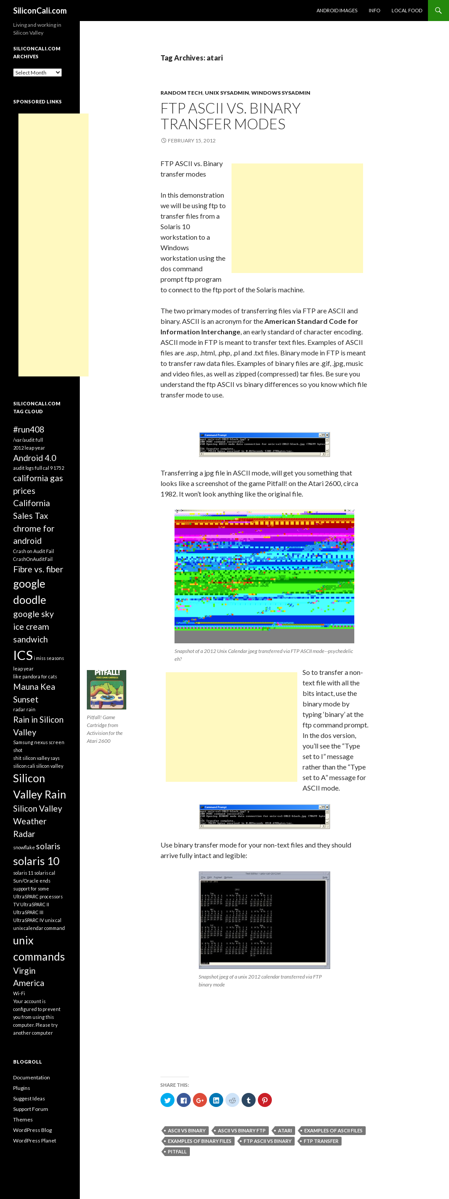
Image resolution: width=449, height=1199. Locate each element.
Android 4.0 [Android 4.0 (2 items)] (34, 458)
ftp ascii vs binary (268, 1141)
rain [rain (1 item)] (31, 709)
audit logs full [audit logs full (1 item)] (27, 468)
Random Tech (181, 92)
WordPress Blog (32, 1130)
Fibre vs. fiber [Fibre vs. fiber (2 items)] (38, 569)
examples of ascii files (333, 1130)
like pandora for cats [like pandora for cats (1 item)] (35, 676)
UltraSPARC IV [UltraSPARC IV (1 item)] (28, 920)
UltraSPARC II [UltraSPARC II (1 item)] (34, 904)
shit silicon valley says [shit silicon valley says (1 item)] (36, 758)
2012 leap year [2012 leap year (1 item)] (29, 448)
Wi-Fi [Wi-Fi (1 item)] (19, 993)
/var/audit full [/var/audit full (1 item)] (28, 440)
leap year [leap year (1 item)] (23, 668)
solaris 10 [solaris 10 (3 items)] (36, 861)
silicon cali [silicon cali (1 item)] (24, 766)
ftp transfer (321, 1141)
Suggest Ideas (29, 1098)
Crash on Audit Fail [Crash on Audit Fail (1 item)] (33, 551)
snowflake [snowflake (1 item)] (24, 847)
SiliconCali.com (40, 10)
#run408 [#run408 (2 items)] (28, 429)
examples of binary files (200, 1141)
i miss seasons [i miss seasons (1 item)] (49, 658)
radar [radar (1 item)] (19, 709)
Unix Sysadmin (227, 92)
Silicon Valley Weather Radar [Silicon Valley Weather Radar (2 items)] (37, 820)
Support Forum (30, 1109)
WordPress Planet (34, 1140)
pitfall (177, 1151)
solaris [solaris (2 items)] (48, 846)
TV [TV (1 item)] (16, 904)
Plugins (21, 1088)
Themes (23, 1119)
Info (374, 10)
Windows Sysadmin (280, 92)
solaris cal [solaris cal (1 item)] (44, 873)
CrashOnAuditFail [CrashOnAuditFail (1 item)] (33, 559)
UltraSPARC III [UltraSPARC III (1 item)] (28, 912)
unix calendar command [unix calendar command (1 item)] (39, 928)
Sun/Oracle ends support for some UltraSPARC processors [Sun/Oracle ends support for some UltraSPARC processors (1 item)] (38, 888)
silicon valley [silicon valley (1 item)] (49, 766)
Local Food (407, 10)
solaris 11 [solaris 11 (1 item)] (23, 873)
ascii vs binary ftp (242, 1130)
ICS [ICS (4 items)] (23, 655)
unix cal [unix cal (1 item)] (53, 920)
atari (285, 1130)
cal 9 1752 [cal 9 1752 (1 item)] (53, 468)
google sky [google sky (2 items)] (33, 614)
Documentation (31, 1077)
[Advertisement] (297, 218)
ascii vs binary (187, 1130)
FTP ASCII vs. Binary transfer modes (230, 115)
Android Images (337, 10)
